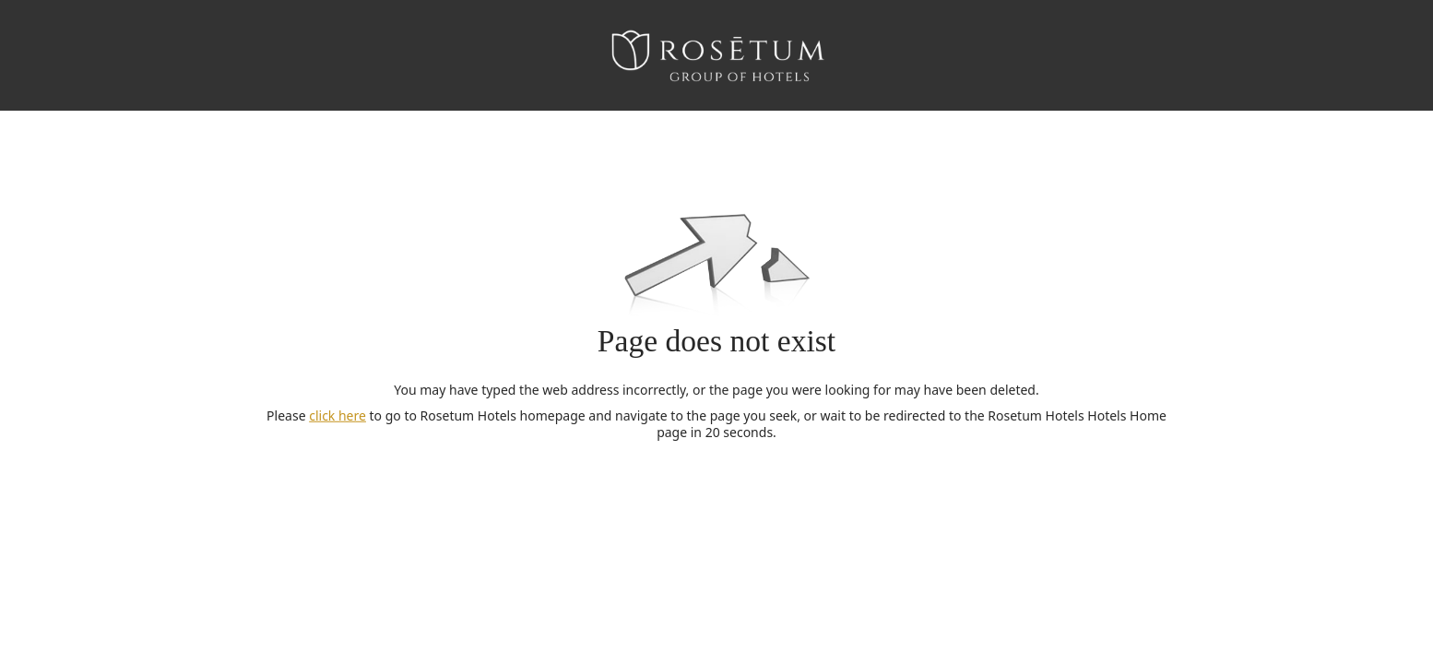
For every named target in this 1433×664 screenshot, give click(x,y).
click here (337, 415)
